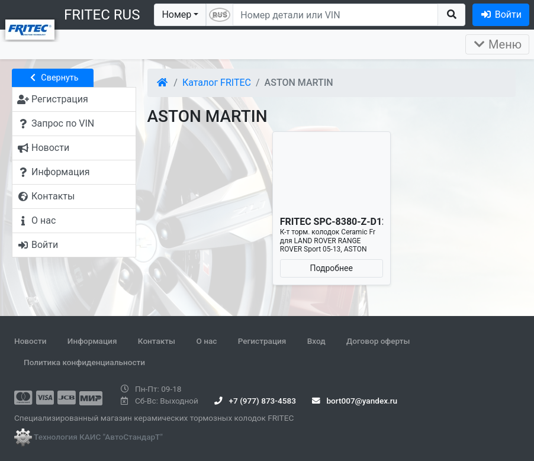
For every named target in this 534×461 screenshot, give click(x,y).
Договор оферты (378, 341)
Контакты (156, 341)
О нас (206, 341)
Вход (316, 341)
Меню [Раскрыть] (497, 44)
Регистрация (262, 341)
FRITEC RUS (102, 15)
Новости (30, 341)
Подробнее (331, 268)
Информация (92, 341)
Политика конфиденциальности (84, 362)
